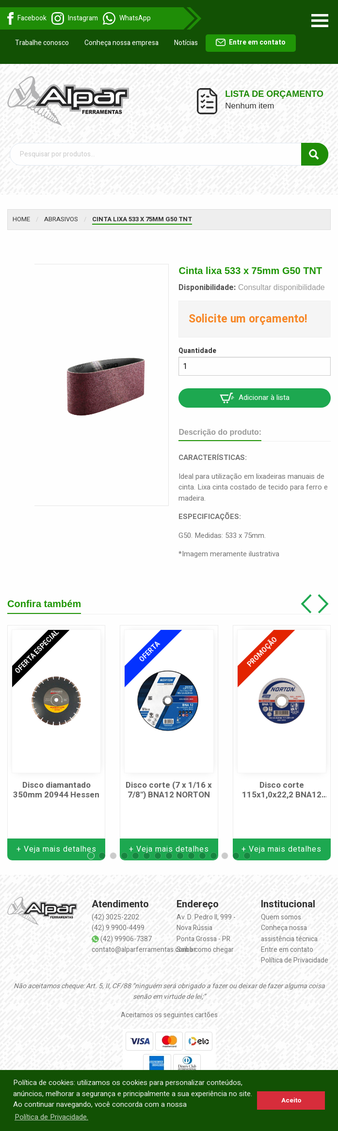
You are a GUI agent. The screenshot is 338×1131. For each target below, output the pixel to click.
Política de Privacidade (294, 960)
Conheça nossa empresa (121, 43)
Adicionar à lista (255, 397)
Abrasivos (61, 219)
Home (21, 219)
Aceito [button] (291, 1100)
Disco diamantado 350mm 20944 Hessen (56, 790)
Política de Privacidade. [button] (51, 1117)
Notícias (186, 43)
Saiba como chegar (205, 950)
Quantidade (197, 351)
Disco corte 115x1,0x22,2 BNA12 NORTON (282, 790)
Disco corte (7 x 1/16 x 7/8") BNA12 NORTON (169, 790)
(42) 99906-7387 (126, 939)
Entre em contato (251, 42)
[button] (91, 855)
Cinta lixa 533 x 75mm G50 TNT (142, 219)
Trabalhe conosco (42, 43)
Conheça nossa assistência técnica (289, 933)
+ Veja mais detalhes (56, 849)
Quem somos (281, 917)
